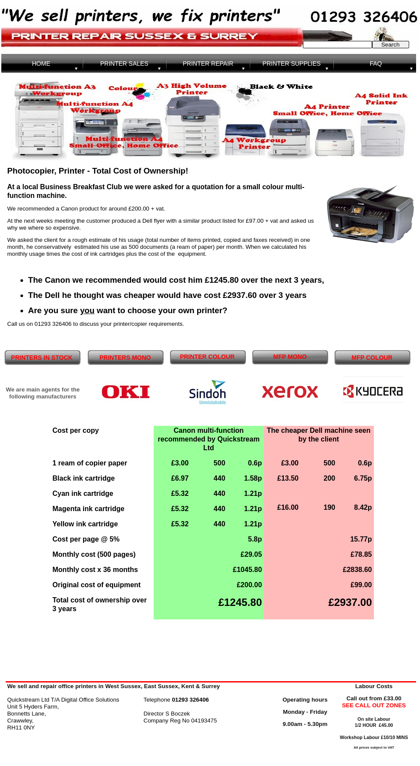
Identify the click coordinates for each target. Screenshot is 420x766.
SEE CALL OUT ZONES (374, 705)
